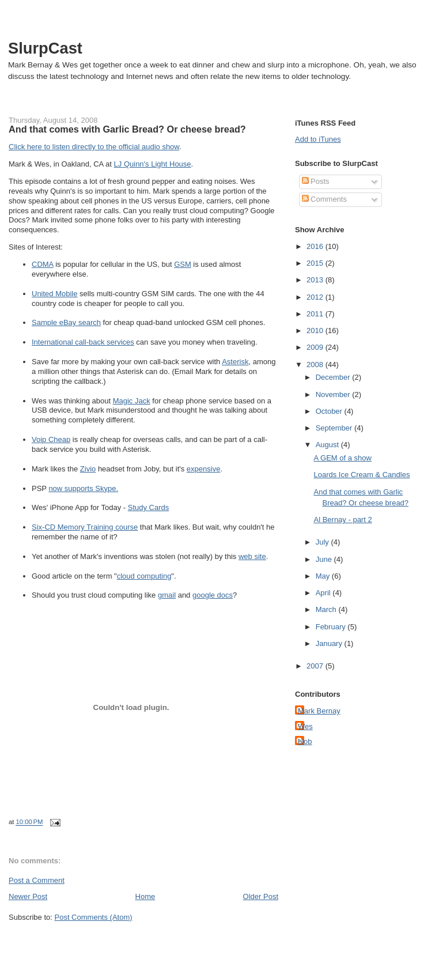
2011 (316, 313)
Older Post (260, 896)
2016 (316, 246)
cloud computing (144, 576)
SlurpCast (45, 48)
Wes (305, 726)
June (325, 559)
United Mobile (55, 293)
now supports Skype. (83, 488)
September (335, 428)
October (330, 411)
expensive (204, 468)
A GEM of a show (342, 458)
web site (252, 556)
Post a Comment (37, 880)
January (330, 643)
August (328, 444)
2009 (316, 347)
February (332, 626)
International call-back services (83, 342)
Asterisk (235, 361)
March (327, 609)
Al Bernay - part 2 (342, 519)
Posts (316, 181)
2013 (316, 279)
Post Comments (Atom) (94, 917)
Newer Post (28, 896)
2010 (316, 330)
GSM (182, 264)
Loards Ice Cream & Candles (361, 474)
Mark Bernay (319, 711)
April (324, 592)
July (323, 542)
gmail (167, 595)
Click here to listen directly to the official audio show (94, 146)
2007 (316, 666)
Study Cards (148, 507)
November (334, 394)
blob (305, 741)
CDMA (43, 264)
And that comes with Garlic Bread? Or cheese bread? (127, 129)
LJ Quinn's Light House (152, 164)
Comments (324, 199)
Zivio (88, 468)
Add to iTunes (318, 139)
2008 (316, 364)
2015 (316, 263)
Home (145, 896)
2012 (316, 297)
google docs (212, 595)
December (334, 377)
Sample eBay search (66, 322)
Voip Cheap (51, 439)
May (324, 576)
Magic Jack (131, 400)
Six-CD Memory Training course (85, 527)
